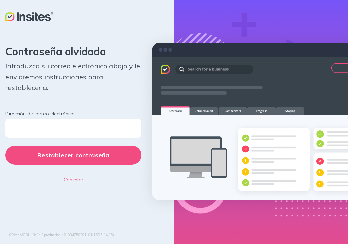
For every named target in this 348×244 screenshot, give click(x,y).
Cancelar (73, 180)
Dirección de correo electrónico (40, 113)
